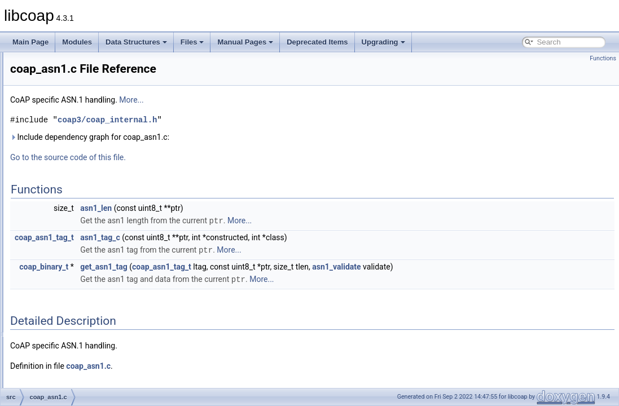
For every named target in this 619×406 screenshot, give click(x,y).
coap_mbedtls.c (70, 297)
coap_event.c (66, 235)
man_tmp (51, 136)
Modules (77, 42)
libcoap (21, 61)
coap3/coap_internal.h (248, 119)
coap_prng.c (65, 347)
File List (39, 111)
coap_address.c (70, 173)
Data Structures (136, 42)
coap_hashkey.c (70, 260)
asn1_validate (477, 265)
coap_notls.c (65, 310)
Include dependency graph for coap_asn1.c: (230, 137)
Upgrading (383, 42)
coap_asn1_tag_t (185, 236)
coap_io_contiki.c (72, 285)
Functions (603, 58)
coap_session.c (69, 359)
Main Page (30, 42)
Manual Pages (245, 42)
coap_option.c (67, 334)
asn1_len (237, 208)
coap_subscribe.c (72, 372)
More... (272, 99)
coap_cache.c (67, 210)
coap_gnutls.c (67, 247)
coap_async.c (66, 198)
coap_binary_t (184, 265)
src (41, 148)
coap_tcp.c (62, 384)
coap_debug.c (67, 223)
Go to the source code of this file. (209, 157)
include (48, 123)
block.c (56, 161)
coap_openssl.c (69, 322)
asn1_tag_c (241, 236)
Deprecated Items (317, 42)
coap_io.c (60, 272)
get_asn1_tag (245, 265)
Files (192, 42)
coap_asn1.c (65, 185)
